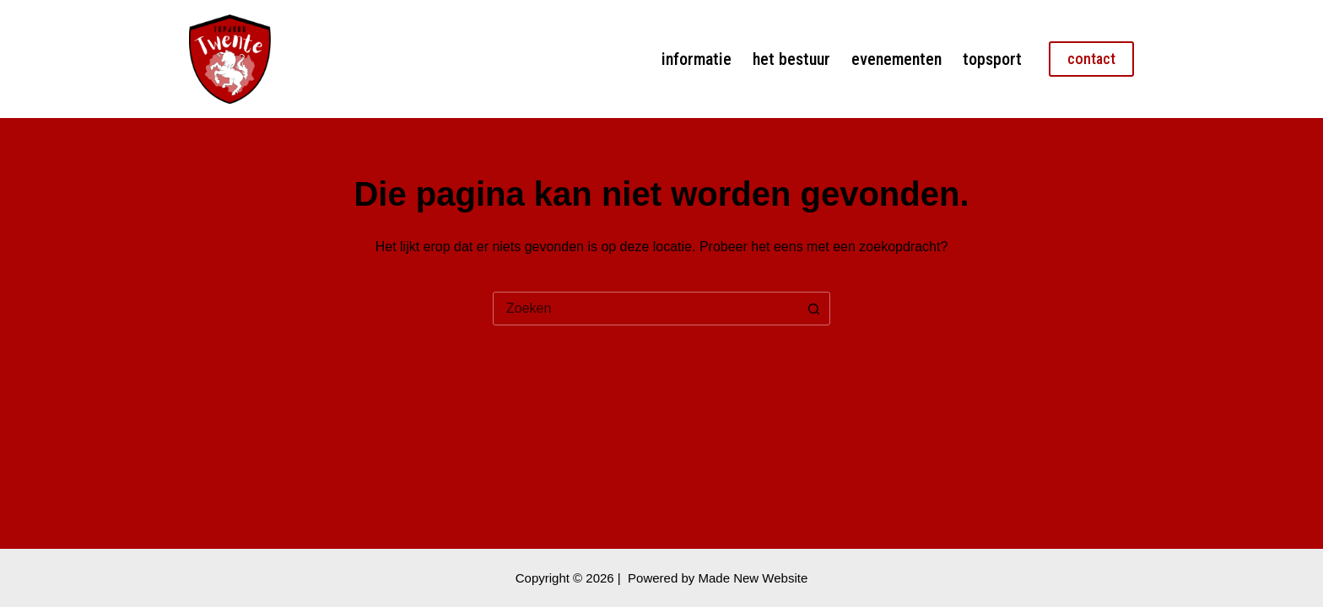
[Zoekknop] (813, 309)
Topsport (992, 59)
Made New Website (752, 578)
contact (1091, 58)
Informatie (697, 59)
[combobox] (645, 308)
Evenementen (896, 59)
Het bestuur (791, 59)
